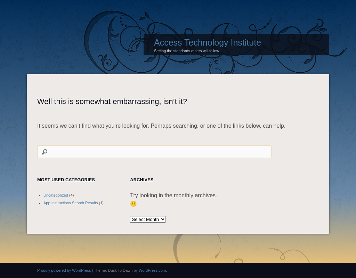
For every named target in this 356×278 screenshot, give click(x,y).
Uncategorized (55, 195)
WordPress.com (152, 270)
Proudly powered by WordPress (64, 270)
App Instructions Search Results (70, 203)
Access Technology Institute (207, 42)
